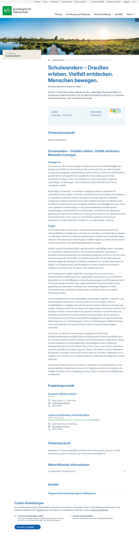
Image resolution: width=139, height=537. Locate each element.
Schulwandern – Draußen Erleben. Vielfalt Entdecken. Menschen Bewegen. (89, 60)
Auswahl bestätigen (27, 527)
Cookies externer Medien (83, 516)
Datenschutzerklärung (99, 510)
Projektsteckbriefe (58, 60)
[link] (58, 14)
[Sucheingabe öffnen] (131, 14)
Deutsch (126, 2)
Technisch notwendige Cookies (30, 516)
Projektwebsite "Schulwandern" (87, 471)
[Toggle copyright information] (137, 20)
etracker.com (42, 510)
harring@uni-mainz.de (60, 426)
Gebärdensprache (113, 1)
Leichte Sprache (97, 1)
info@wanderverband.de (61, 403)
